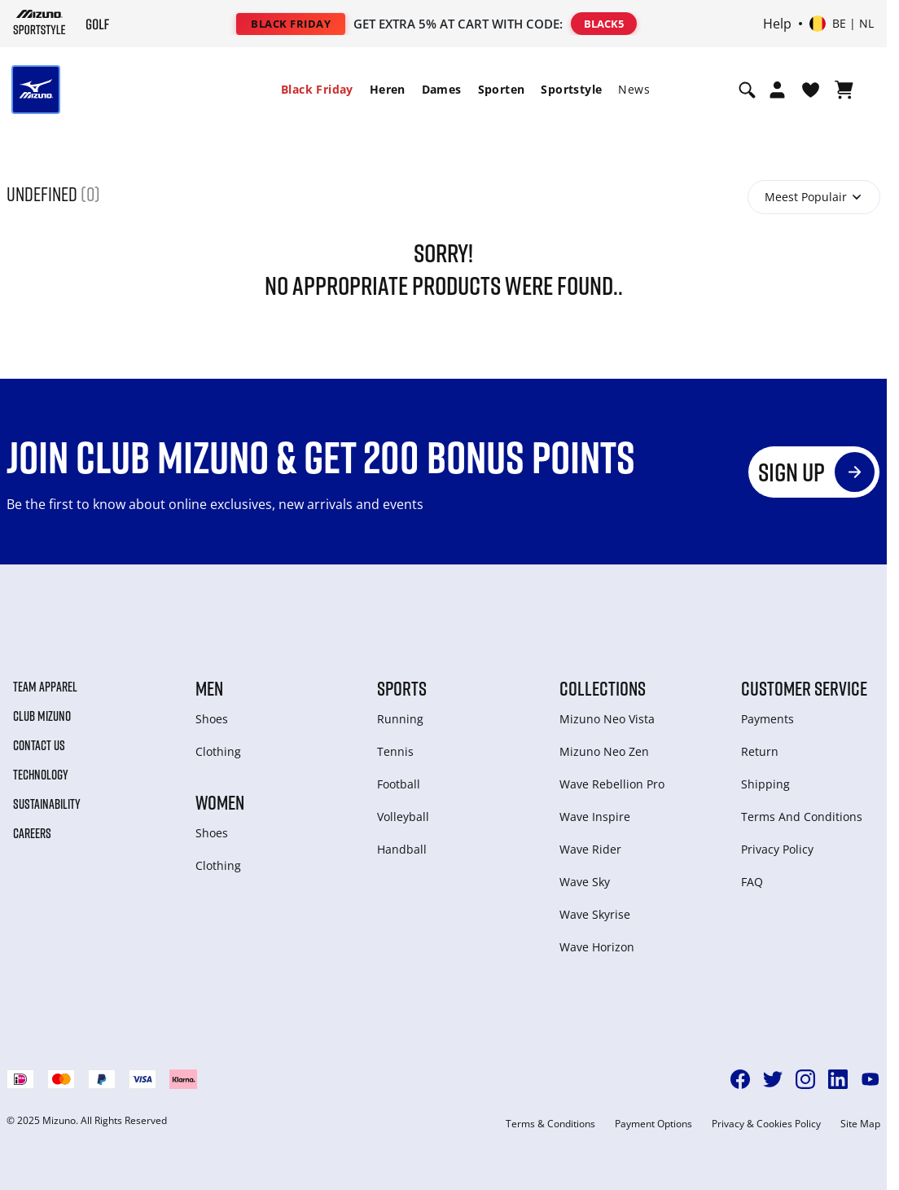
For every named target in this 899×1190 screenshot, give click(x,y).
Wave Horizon (596, 947)
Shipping (765, 784)
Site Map (860, 1124)
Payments (767, 719)
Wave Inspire (594, 816)
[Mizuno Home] (39, 22)
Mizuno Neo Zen (604, 751)
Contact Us (39, 745)
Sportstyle (571, 89)
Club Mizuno (42, 716)
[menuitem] (317, 89)
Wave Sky (584, 881)
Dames (442, 89)
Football (398, 784)
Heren (388, 89)
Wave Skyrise (594, 914)
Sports (402, 688)
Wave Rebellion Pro (611, 784)
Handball (402, 849)
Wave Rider (590, 849)
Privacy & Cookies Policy (766, 1124)
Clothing (218, 751)
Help (777, 24)
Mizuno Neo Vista (607, 719)
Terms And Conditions (801, 816)
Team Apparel (45, 686)
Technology (40, 774)
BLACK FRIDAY (291, 23)
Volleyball (403, 816)
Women (219, 802)
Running (400, 719)
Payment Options (653, 1124)
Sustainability (47, 804)
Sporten (501, 89)
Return (759, 751)
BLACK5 (604, 23)
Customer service (804, 688)
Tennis (395, 751)
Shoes (211, 719)
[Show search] (747, 89)
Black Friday (317, 89)
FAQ (752, 881)
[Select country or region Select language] (841, 23)
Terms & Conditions (550, 1124)
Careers (32, 833)
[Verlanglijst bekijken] (810, 89)
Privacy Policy (777, 849)
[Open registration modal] (777, 89)
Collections (602, 688)
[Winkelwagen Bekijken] (844, 89)
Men (209, 688)
